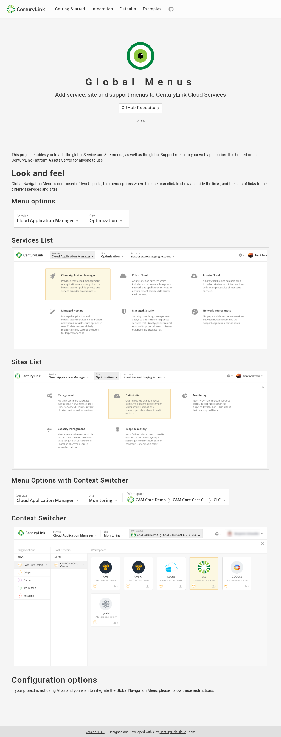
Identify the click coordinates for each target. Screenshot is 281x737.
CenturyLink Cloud (173, 732)
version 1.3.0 (95, 732)
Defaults (128, 9)
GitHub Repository (140, 107)
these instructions (197, 690)
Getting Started (70, 9)
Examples (152, 9)
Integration (102, 9)
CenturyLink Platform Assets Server (42, 160)
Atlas (61, 690)
